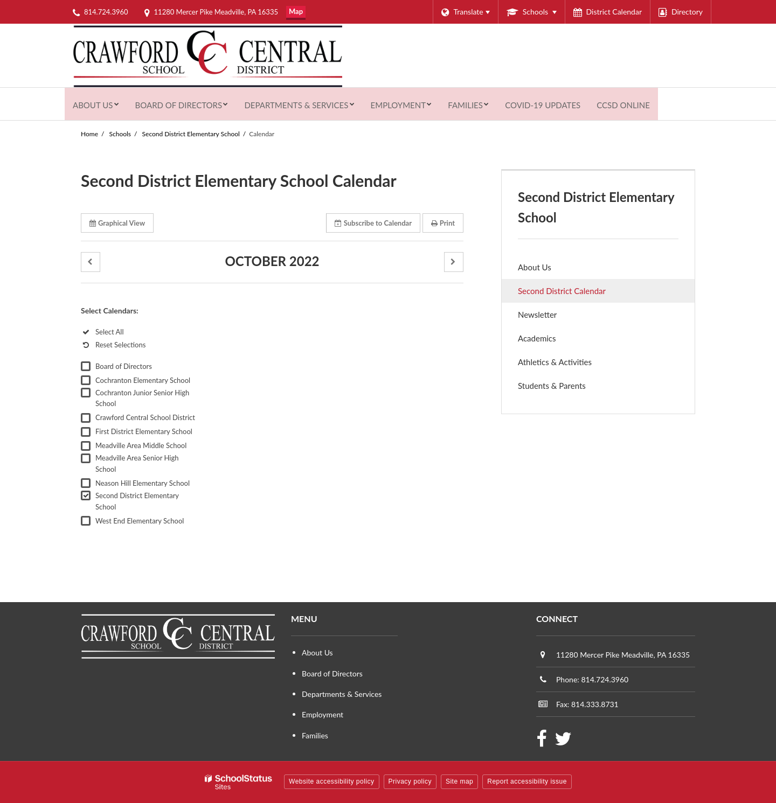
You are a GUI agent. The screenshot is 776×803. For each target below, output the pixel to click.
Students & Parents (552, 385)
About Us (534, 267)
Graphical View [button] (117, 223)
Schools (120, 134)
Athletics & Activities (555, 362)
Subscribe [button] (373, 223)
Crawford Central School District (145, 417)
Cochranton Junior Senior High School (142, 398)
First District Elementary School (143, 431)
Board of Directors (123, 366)
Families (315, 735)
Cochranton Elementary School (142, 380)
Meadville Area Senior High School (136, 463)
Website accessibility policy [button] (332, 781)
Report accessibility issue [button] (527, 781)
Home (89, 134)
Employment (322, 714)
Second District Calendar (562, 291)
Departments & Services (342, 694)
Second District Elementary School (191, 134)
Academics (537, 338)
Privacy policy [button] (410, 781)
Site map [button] (459, 781)
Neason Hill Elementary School (142, 483)
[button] (90, 262)
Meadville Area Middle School (140, 445)
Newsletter (537, 314)
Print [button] (443, 223)
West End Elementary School (139, 520)
